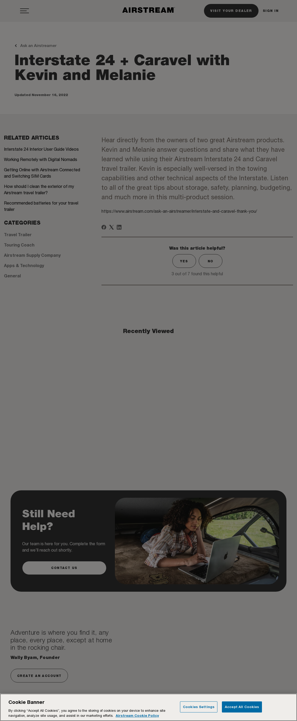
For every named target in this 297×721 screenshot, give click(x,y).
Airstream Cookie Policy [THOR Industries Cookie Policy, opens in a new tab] (137, 715)
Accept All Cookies (242, 707)
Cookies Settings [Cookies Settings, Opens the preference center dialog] (199, 707)
